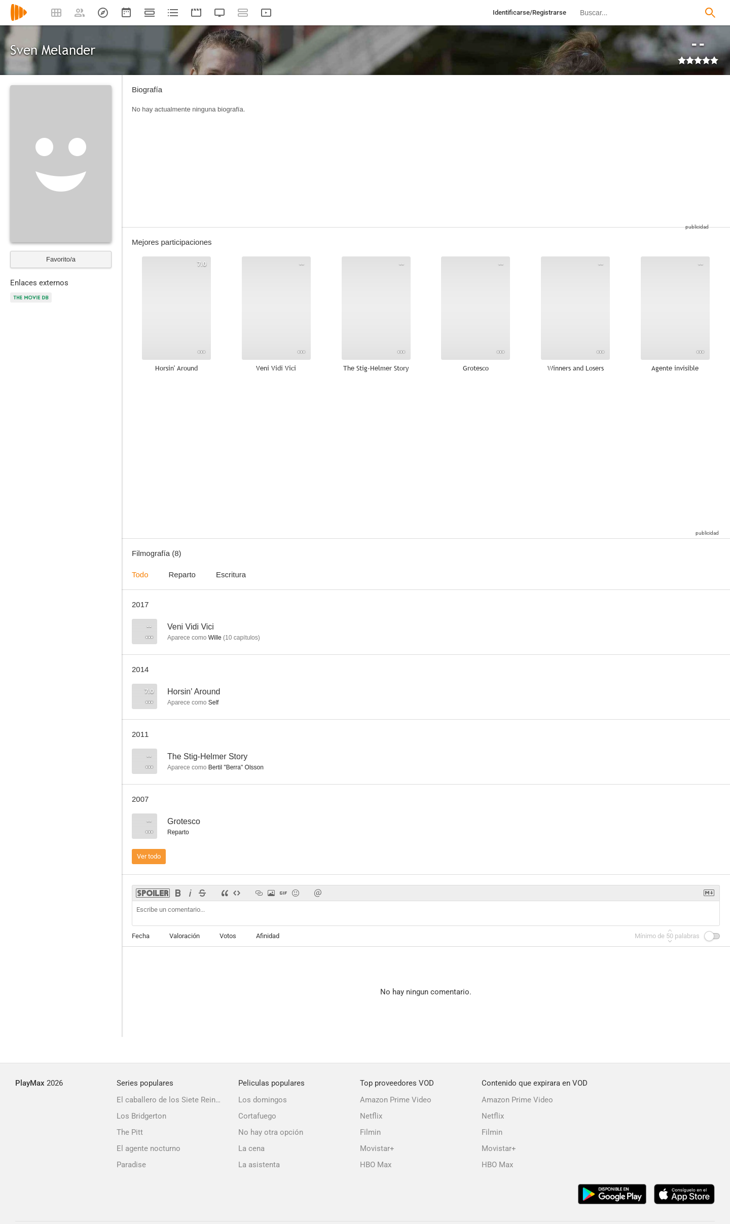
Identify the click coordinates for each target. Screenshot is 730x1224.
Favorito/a (61, 259)
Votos (228, 936)
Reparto (182, 574)
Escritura (231, 574)
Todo (140, 574)
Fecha (141, 936)
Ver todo (149, 856)
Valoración (184, 936)
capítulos (241, 637)
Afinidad (267, 936)
